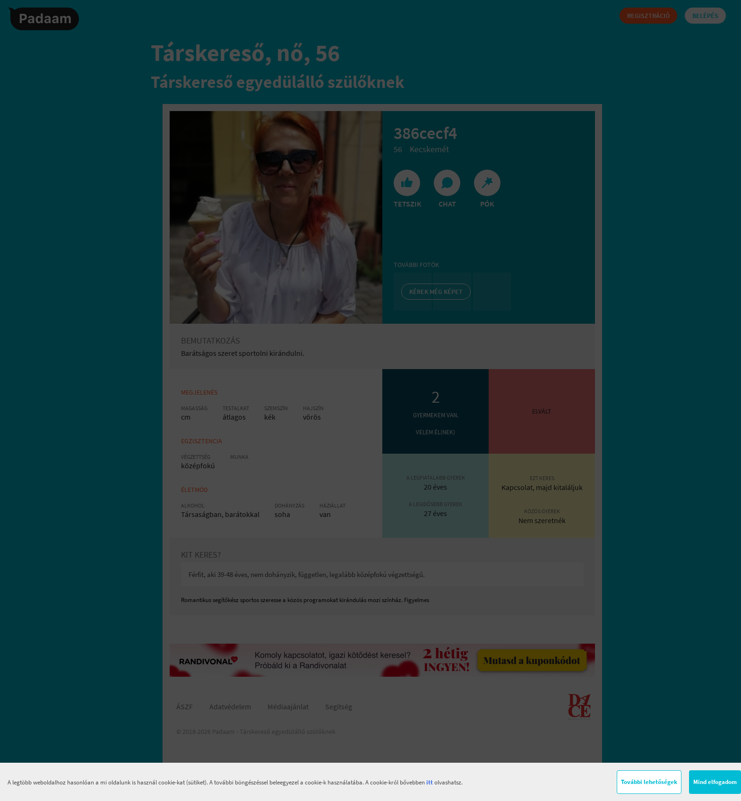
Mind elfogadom (715, 782)
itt (429, 782)
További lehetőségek (649, 782)
